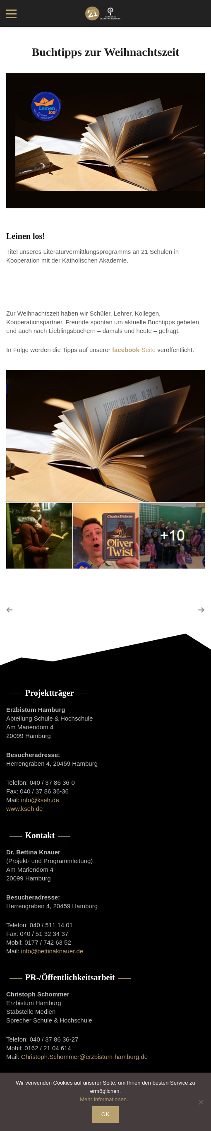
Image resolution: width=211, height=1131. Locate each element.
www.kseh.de (24, 808)
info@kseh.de (40, 799)
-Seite (134, 349)
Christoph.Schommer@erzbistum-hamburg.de (84, 1056)
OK (105, 1114)
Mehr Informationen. (104, 1099)
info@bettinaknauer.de (52, 951)
